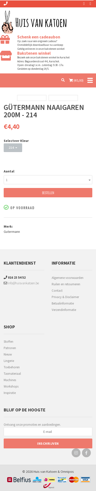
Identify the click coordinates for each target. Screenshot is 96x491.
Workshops (11, 386)
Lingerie (9, 361)
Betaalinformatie (63, 303)
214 (13, 147)
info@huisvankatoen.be (21, 283)
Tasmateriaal (12, 374)
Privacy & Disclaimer (65, 297)
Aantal (9, 171)
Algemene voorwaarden (67, 278)
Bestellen (48, 192)
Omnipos (67, 471)
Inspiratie (10, 393)
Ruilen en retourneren (66, 284)
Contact (57, 290)
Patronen (10, 348)
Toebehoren (12, 367)
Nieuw (8, 354)
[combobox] (48, 179)
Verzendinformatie (64, 310)
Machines (10, 380)
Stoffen (8, 341)
